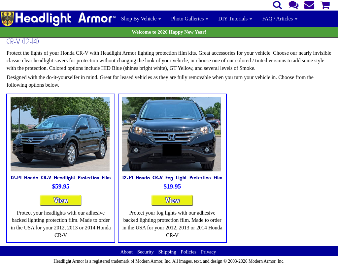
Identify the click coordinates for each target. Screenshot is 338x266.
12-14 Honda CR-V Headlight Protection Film (61, 177)
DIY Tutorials (235, 18)
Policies (188, 251)
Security (145, 251)
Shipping (167, 251)
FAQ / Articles (279, 18)
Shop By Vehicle (141, 18)
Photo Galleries (189, 18)
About (126, 251)
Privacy (208, 251)
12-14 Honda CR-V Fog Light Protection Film (172, 177)
